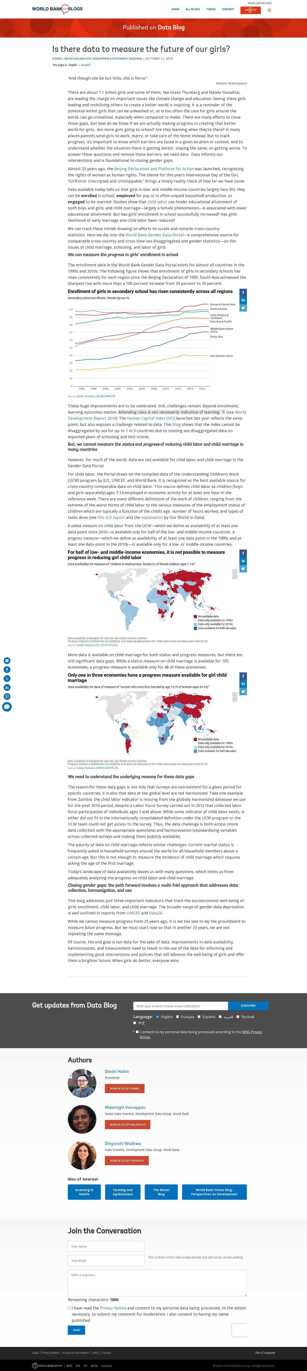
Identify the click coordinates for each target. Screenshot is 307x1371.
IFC (86, 1366)
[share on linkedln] (7, 687)
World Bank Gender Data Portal (155, 234)
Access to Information (76, 1353)
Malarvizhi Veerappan (91, 58)
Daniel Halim (62, 58)
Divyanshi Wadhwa (127, 58)
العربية (228, 1016)
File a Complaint (265, 1353)
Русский (247, 1016)
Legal (35, 1353)
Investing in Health (84, 1192)
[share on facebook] (7, 669)
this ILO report (111, 517)
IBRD (69, 1366)
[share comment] (7, 707)
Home (175, 9)
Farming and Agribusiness (123, 1192)
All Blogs (193, 9)
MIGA (94, 1366)
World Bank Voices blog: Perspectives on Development (214, 1192)
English (73, 65)
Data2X (155, 912)
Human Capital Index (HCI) (151, 418)
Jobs (95, 1353)
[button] (269, 10)
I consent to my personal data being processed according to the (201, 1034)
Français (187, 1016)
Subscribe (248, 1005)
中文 (141, 1023)
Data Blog (171, 28)
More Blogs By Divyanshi (126, 1160)
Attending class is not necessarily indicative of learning (171, 412)
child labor (157, 201)
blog (176, 424)
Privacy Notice (113, 1307)
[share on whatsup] (7, 696)
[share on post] (7, 678)
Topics (211, 9)
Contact (228, 9)
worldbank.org (260, 3)
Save (76, 1330)
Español (85, 65)
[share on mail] (7, 660)
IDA (78, 1366)
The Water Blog (161, 1192)
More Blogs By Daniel (124, 1088)
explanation (152, 517)
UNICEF (133, 912)
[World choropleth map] (157, 599)
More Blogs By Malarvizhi (127, 1124)
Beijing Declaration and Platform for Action (154, 168)
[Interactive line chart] (157, 344)
